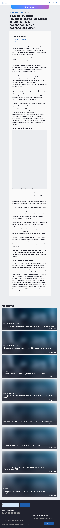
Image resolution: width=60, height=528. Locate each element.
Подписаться (25, 504)
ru (49, 2)
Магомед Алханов (20, 40)
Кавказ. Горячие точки (16, 12)
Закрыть (37, 523)
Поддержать (48, 523)
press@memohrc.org (13, 519)
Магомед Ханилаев (21, 42)
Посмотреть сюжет (30, 7)
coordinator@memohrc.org (18, 520)
